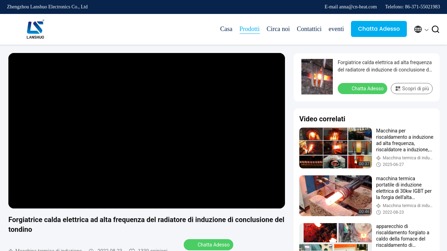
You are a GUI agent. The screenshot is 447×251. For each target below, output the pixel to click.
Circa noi (278, 28)
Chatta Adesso (379, 29)
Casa (226, 28)
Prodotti (250, 28)
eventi (336, 28)
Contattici (309, 28)
